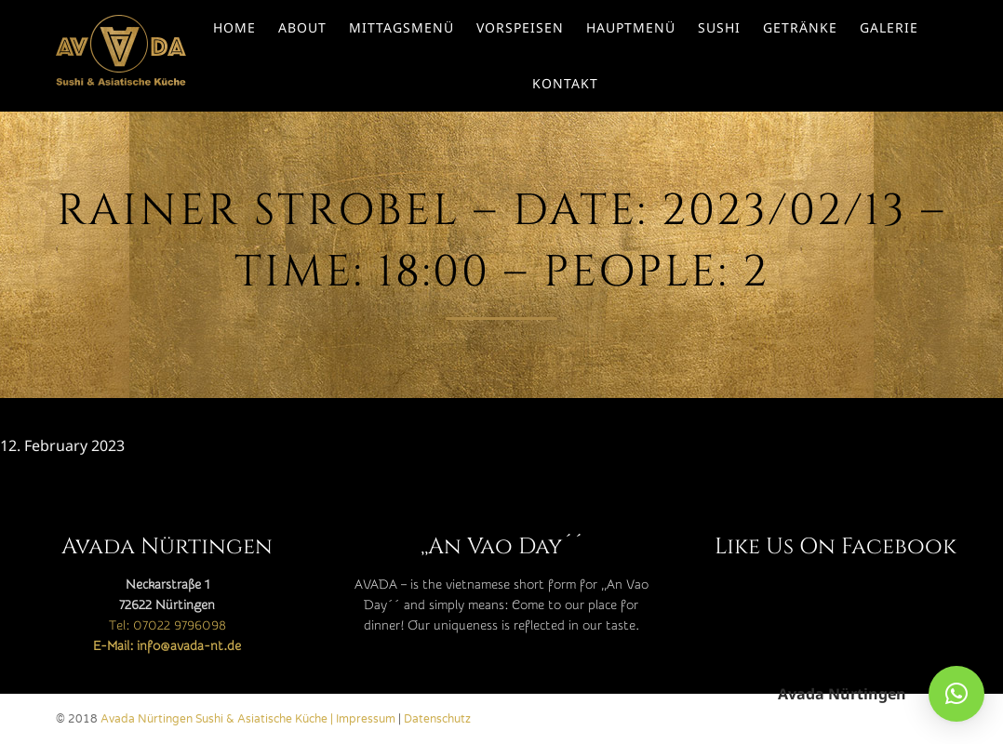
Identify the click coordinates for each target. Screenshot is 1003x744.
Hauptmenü (630, 27)
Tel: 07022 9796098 (167, 625)
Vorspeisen (520, 27)
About (302, 27)
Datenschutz (437, 718)
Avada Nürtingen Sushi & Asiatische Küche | (218, 718)
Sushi (719, 27)
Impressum (365, 718)
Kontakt (565, 83)
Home (234, 27)
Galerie (889, 27)
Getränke (800, 27)
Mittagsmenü (401, 27)
